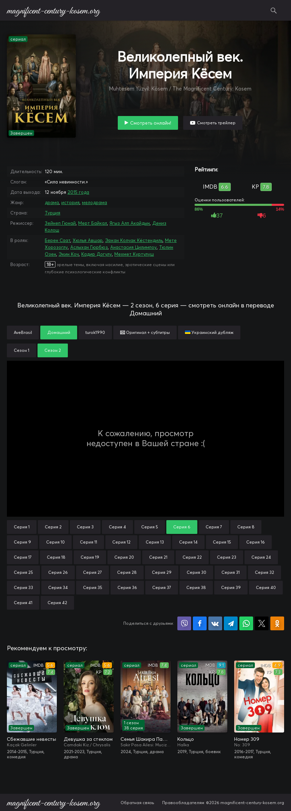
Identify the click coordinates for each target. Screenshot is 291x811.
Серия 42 (57, 602)
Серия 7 (214, 526)
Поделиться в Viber (184, 623)
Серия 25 (23, 572)
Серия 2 (53, 526)
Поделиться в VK (215, 623)
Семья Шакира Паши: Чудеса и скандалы (145, 739)
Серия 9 (22, 542)
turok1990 (95, 332)
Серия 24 (261, 557)
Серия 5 (149, 526)
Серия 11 (88, 542)
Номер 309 (246, 739)
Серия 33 (23, 587)
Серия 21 (158, 557)
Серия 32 (264, 572)
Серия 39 (231, 587)
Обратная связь (137, 802)
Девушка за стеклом (88, 739)
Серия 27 (92, 572)
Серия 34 (58, 587)
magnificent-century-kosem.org (53, 10)
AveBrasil (23, 332)
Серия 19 (90, 557)
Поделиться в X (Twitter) (262, 623)
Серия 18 (56, 557)
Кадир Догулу (96, 254)
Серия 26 (58, 572)
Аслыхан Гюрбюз (89, 247)
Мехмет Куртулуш (134, 254)
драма (52, 202)
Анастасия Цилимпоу (133, 247)
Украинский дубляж (209, 332)
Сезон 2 (52, 350)
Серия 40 (266, 587)
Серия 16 (255, 542)
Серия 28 (127, 572)
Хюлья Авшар (88, 240)
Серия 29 (162, 572)
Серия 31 (230, 572)
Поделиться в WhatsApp (246, 623)
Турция (52, 212)
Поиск (273, 10)
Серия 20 (124, 557)
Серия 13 (155, 542)
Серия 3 (85, 526)
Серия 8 (245, 526)
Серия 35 (92, 587)
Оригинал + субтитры (145, 332)
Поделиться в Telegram (231, 623)
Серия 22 (192, 557)
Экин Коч (69, 254)
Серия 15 (222, 542)
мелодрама (94, 202)
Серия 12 (121, 542)
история (70, 202)
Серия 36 (127, 587)
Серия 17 (23, 557)
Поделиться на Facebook (200, 623)
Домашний (58, 332)
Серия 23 (226, 557)
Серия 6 (181, 526)
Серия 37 (161, 587)
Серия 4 (117, 526)
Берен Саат (57, 240)
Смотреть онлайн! (150, 123)
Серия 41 (23, 602)
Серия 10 (55, 542)
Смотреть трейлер (216, 122)
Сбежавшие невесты (31, 739)
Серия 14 (188, 542)
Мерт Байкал (92, 223)
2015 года (78, 192)
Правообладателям (183, 802)
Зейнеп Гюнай (60, 223)
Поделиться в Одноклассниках (277, 623)
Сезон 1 (21, 350)
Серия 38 (196, 587)
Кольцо (185, 739)
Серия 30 (196, 572)
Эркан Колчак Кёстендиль (134, 240)
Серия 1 (22, 526)
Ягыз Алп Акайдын (130, 223)
